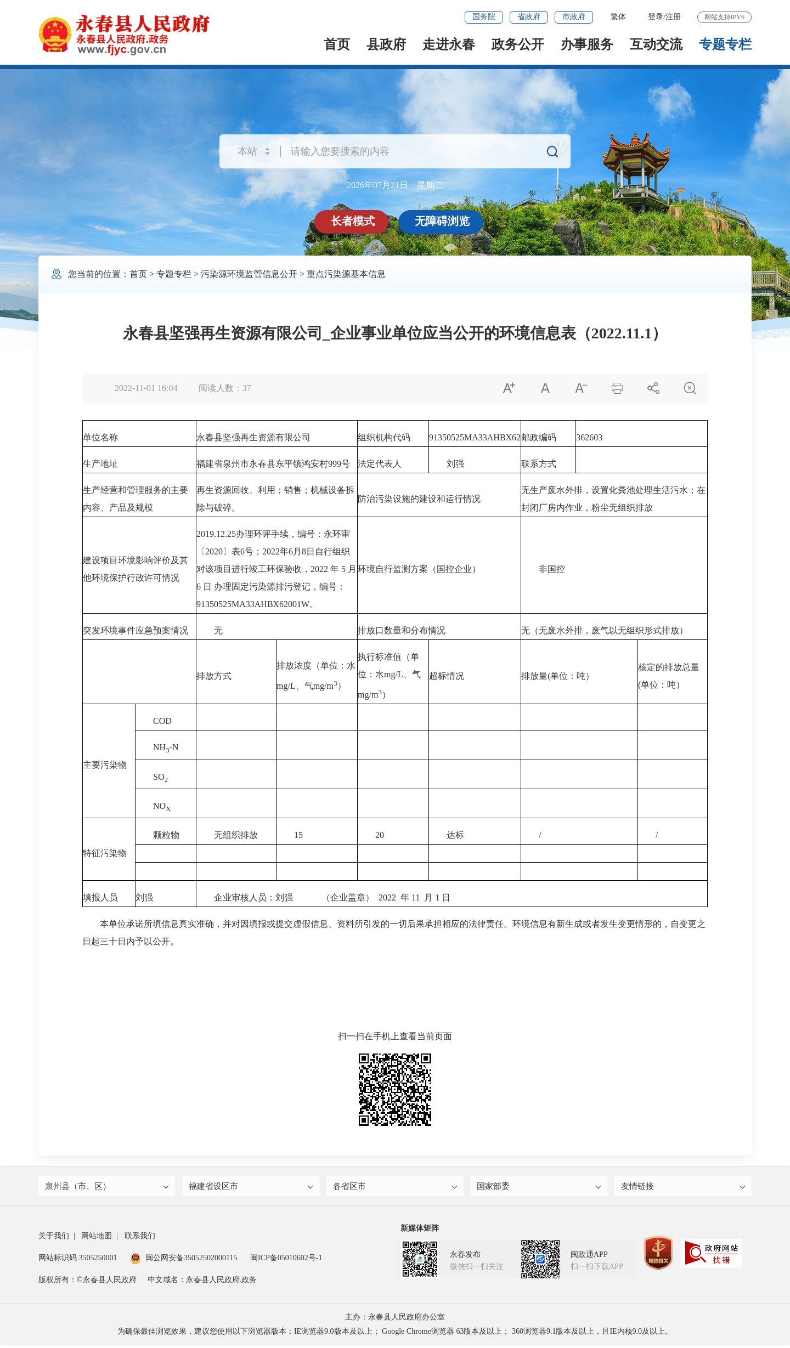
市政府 (573, 17)
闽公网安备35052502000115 (183, 1260)
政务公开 (518, 44)
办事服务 (587, 44)
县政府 (386, 44)
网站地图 (96, 1238)
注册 (673, 17)
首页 (337, 44)
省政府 (528, 17)
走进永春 (448, 44)
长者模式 (354, 221)
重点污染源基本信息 (346, 274)
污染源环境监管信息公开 (249, 274)
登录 (655, 17)
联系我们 (140, 1238)
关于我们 (53, 1238)
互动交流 (656, 44)
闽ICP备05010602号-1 (286, 1260)
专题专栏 (725, 44)
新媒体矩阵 (419, 1231)
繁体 (618, 17)
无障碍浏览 (443, 221)
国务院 (483, 17)
